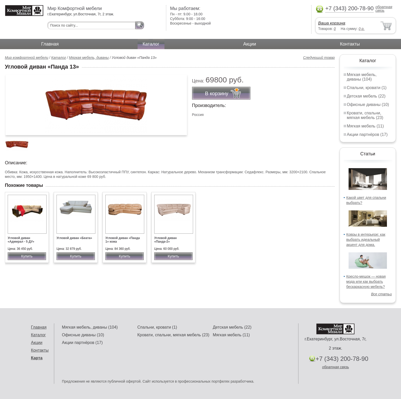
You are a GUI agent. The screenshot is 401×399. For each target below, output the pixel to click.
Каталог (151, 44)
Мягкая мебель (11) (365, 126)
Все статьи (381, 294)
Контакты (350, 44)
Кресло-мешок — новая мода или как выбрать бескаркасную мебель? (366, 281)
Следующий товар (319, 58)
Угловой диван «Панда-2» (165, 239)
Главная (50, 44)
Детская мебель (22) (366, 96)
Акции (249, 44)
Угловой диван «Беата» (74, 238)
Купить (26, 256)
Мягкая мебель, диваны (89, 58)
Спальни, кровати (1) (366, 87)
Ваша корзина (331, 23)
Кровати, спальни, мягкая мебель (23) (365, 115)
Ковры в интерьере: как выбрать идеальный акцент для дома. (365, 239)
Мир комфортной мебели (26, 58)
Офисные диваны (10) (368, 104)
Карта (36, 358)
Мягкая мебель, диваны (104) (361, 76)
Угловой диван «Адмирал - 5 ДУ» (21, 239)
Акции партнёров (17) (367, 134)
